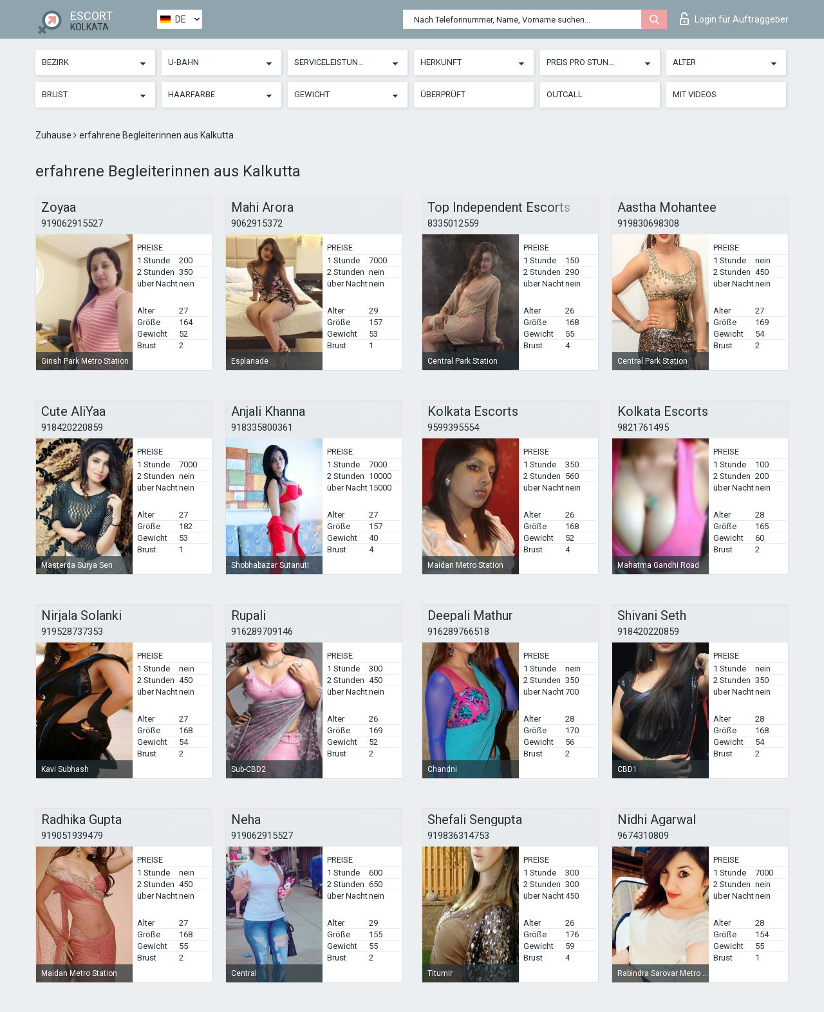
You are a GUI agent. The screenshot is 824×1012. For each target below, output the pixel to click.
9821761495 (643, 427)
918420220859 (72, 427)
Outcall (565, 94)
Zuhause (54, 135)
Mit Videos (694, 94)
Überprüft (442, 94)
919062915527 (72, 223)
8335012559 (453, 223)
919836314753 (458, 835)
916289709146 (262, 631)
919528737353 (72, 631)
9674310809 (643, 835)
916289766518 (458, 631)
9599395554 (453, 427)
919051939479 (72, 835)
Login (734, 19)
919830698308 (648, 223)
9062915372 (257, 223)
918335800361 (262, 427)
